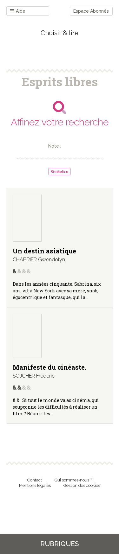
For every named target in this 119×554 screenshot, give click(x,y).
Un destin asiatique (44, 251)
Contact (34, 480)
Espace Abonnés (91, 11)
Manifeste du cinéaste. (49, 367)
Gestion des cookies (81, 485)
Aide (17, 11)
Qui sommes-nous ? (73, 480)
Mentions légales (35, 485)
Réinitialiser (59, 171)
